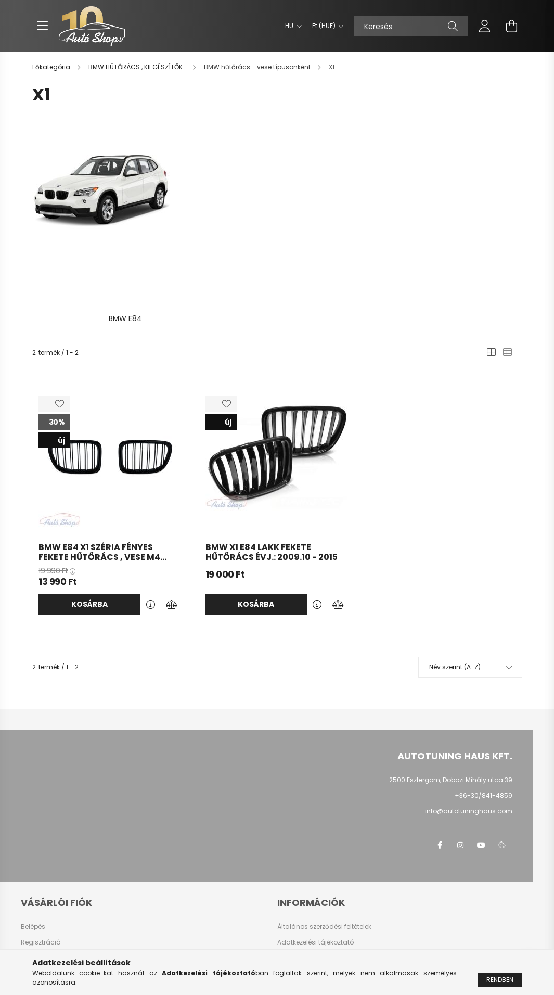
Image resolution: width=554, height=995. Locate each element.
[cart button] (511, 26)
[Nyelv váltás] (291, 26)
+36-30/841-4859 (483, 723)
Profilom (33, 885)
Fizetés (287, 885)
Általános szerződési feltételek (324, 854)
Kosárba (89, 532)
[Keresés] (411, 26)
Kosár (30, 901)
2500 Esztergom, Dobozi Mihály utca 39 (450, 708)
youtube (481, 773)
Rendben (499, 979)
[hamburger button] (42, 26)
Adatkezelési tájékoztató (315, 870)
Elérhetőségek (298, 917)
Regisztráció (40, 870)
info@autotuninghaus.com (468, 739)
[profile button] (484, 26)
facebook (439, 773)
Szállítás (291, 901)
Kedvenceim (40, 917)
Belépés (33, 854)
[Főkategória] (52, 66)
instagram (460, 773)
